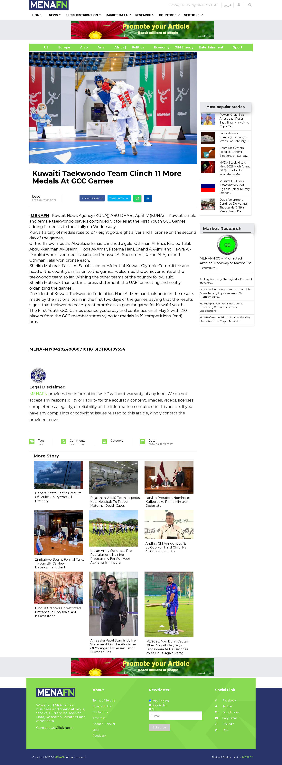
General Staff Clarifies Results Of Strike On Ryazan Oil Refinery (58, 497)
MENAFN (40, 215)
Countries (167, 15)
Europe (64, 47)
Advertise (99, 718)
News (53, 15)
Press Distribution (82, 15)
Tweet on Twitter (119, 198)
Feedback (99, 735)
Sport (235, 47)
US (41, 47)
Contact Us (100, 712)
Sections (192, 15)
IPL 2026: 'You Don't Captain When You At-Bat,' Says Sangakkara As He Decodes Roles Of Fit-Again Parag (167, 647)
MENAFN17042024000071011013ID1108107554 (77, 349)
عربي (228, 5)
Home (36, 15)
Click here (64, 728)
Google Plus (227, 712)
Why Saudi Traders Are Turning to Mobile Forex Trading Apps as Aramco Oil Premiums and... (225, 293)
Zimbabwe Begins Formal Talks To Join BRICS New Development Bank (59, 563)
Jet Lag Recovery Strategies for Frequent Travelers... (226, 280)
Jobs (96, 730)
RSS (221, 730)
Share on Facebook (92, 198)
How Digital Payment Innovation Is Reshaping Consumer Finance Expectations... (221, 307)
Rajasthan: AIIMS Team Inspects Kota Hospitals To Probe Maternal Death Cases (115, 501)
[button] (239, 5)
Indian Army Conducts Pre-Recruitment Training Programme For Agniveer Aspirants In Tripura (111, 556)
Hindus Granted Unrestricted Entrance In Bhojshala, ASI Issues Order (58, 612)
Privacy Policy (102, 706)
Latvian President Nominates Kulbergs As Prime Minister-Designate (168, 501)
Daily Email (226, 718)
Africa (118, 47)
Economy (161, 47)
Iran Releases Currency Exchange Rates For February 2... (235, 137)
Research (143, 15)
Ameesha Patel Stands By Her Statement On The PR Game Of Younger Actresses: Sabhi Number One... (113, 646)
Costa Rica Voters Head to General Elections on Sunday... (234, 151)
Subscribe (159, 727)
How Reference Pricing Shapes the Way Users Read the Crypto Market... (225, 319)
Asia (101, 47)
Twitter (223, 706)
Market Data (117, 15)
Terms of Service (104, 700)
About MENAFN (104, 724)
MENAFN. (60, 757)
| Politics (137, 47)
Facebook (225, 700)
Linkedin (224, 724)
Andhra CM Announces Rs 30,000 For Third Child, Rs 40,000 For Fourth (166, 547)
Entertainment (205, 47)
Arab (84, 47)
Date (36, 196)
